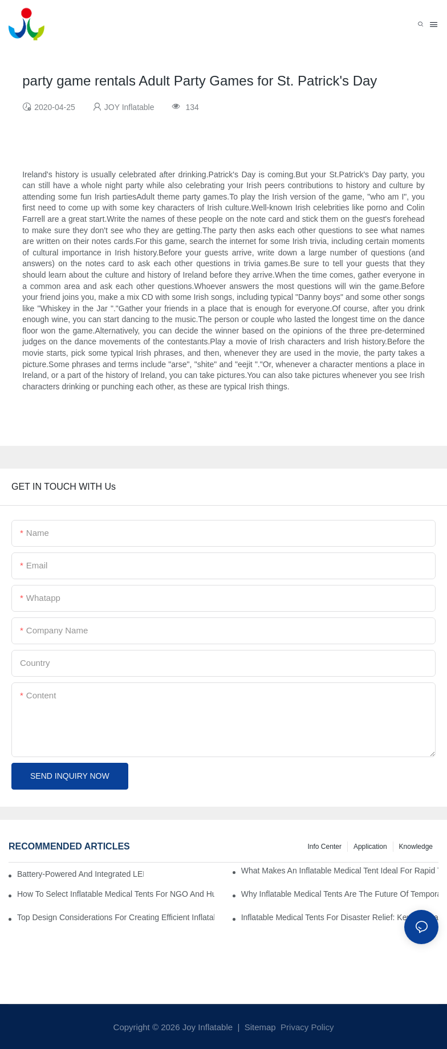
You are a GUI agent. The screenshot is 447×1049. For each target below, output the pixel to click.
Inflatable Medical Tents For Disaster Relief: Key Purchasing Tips (339, 917)
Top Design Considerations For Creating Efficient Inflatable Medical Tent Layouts (115, 917)
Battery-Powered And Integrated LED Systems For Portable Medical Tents (80, 874)
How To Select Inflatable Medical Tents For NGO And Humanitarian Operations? (115, 893)
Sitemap (259, 1027)
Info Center (325, 847)
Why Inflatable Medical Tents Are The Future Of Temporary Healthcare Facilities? (339, 893)
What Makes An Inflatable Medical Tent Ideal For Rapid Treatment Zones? (339, 870)
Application (370, 847)
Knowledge (416, 847)
